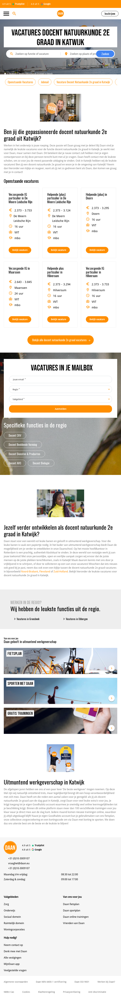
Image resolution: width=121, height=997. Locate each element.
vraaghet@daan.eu (18, 863)
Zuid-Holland (61, 571)
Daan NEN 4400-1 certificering (51, 982)
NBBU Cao (9, 992)
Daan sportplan (71, 910)
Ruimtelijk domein (14, 923)
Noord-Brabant (29, 571)
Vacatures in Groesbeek (26, 619)
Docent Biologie (41, 463)
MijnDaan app (12, 964)
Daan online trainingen (76, 916)
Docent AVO (15, 463)
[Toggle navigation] (7, 13)
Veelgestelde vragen (15, 970)
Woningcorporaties (14, 929)
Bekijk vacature (20, 250)
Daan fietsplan (71, 904)
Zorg (6, 904)
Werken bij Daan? (106, 982)
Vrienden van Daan (73, 923)
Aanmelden (60, 409)
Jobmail (45, 82)
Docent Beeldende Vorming (23, 444)
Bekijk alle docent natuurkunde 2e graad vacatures (61, 340)
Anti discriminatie (97, 992)
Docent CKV (15, 435)
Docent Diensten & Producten (24, 454)
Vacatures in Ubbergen (75, 619)
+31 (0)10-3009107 (19, 858)
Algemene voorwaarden (16, 982)
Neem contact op (13, 945)
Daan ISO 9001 (82, 982)
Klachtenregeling (46, 992)
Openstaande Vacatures (20, 82)
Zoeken (105, 54)
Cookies (26, 992)
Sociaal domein (12, 916)
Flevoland (44, 571)
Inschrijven (110, 14)
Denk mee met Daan (15, 951)
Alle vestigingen (12, 957)
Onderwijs (9, 910)
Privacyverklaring (71, 992)
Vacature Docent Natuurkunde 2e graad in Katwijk (83, 82)
